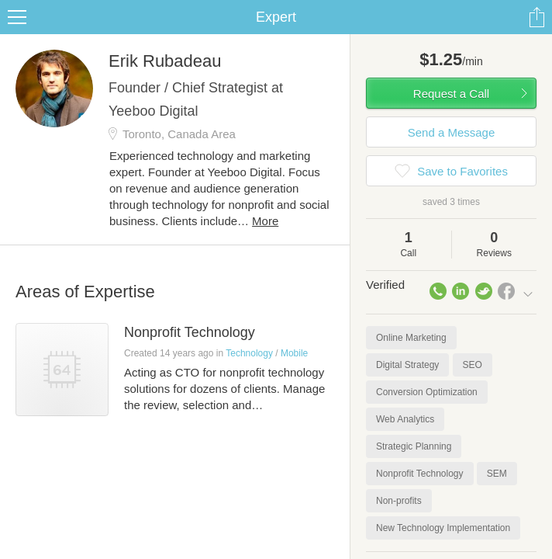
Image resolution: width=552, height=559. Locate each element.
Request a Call (451, 93)
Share (536, 17)
